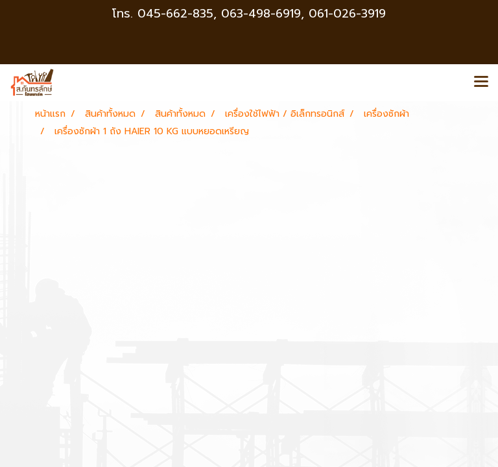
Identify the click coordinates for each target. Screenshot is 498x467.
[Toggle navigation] (481, 82)
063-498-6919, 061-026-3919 (303, 14)
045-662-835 (175, 14)
